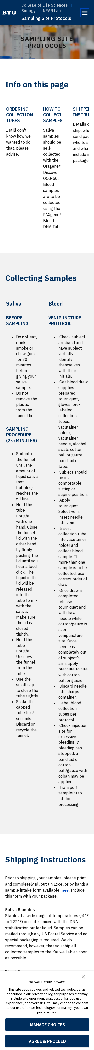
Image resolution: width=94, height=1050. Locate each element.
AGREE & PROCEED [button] (47, 1041)
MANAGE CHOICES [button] (47, 1025)
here (64, 890)
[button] (83, 976)
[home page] (9, 12)
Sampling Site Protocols (46, 18)
